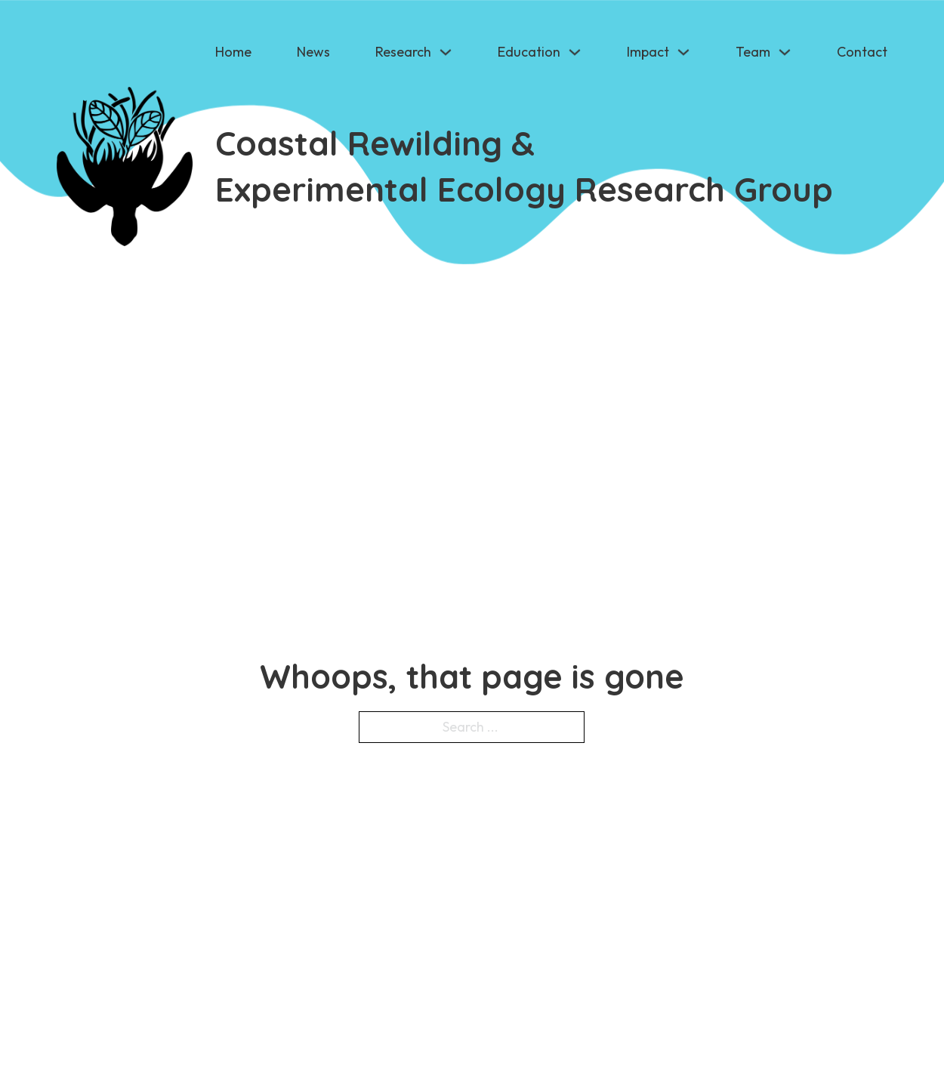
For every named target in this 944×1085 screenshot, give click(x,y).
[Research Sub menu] (445, 52)
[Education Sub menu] (575, 52)
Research (403, 51)
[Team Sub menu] (784, 52)
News (313, 51)
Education (529, 51)
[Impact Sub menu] (683, 52)
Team (753, 51)
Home (233, 51)
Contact (862, 51)
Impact (648, 51)
